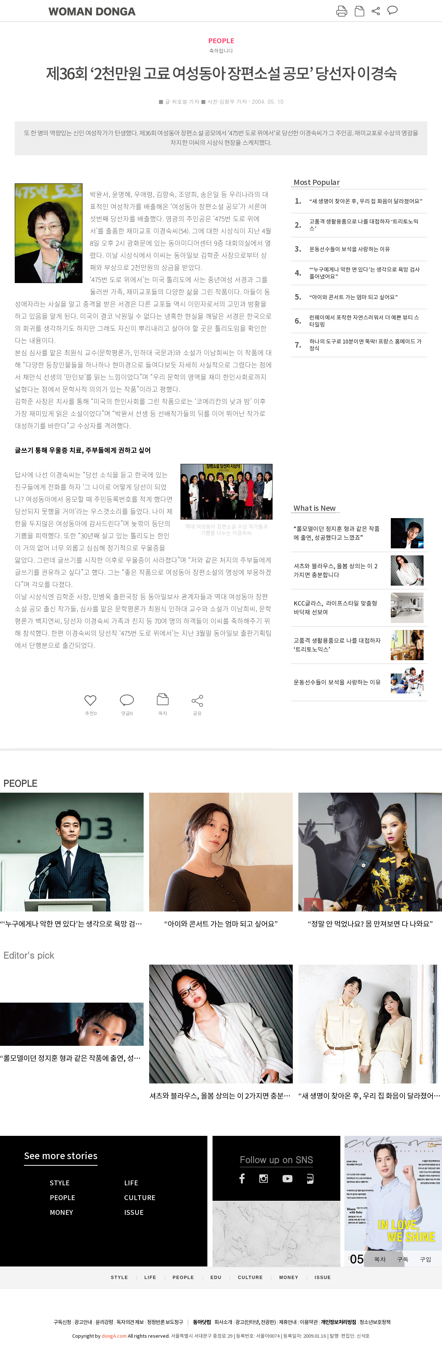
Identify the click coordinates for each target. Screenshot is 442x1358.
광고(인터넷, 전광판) (255, 1322)
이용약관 (309, 1322)
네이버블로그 (310, 1179)
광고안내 (83, 1322)
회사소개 (223, 1322)
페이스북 (242, 1179)
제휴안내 (288, 1322)
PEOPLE (221, 41)
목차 (380, 1259)
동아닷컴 (202, 1322)
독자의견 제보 (130, 1322)
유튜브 (287, 1179)
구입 (425, 1259)
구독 (402, 1259)
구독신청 (62, 1322)
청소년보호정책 (374, 1322)
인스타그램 (263, 1179)
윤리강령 (104, 1322)
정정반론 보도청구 (165, 1322)
